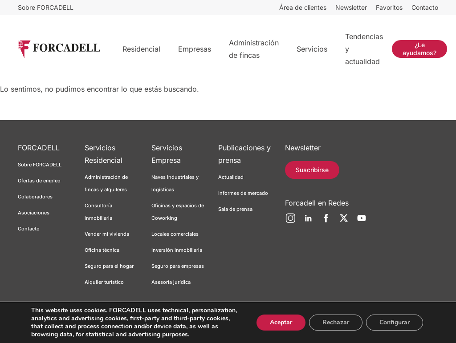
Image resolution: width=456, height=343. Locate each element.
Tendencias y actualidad (364, 49)
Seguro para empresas (177, 266)
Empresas (194, 48)
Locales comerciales (175, 234)
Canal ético (220, 326)
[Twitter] (343, 221)
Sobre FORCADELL (45, 7)
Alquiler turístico (104, 282)
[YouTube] (361, 221)
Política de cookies (177, 326)
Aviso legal (75, 326)
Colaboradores (35, 197)
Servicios (312, 48)
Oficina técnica (102, 250)
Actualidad (231, 177)
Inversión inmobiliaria (176, 250)
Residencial (141, 48)
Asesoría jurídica (171, 282)
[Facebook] (326, 221)
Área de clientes (302, 7)
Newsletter (351, 7)
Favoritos (389, 7)
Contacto (424, 7)
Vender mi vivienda (107, 234)
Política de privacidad (121, 326)
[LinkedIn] (308, 221)
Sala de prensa (235, 209)
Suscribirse (312, 170)
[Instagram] (290, 221)
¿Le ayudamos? (419, 48)
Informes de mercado (243, 193)
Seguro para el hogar (109, 266)
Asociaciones (33, 213)
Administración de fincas (254, 49)
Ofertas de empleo (39, 181)
